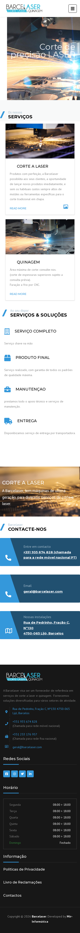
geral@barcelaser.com (43, 591)
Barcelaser (39, 916)
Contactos (12, 895)
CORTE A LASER (32, 166)
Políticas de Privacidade (24, 869)
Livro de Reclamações (22, 882)
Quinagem (28, 262)
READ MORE (18, 208)
